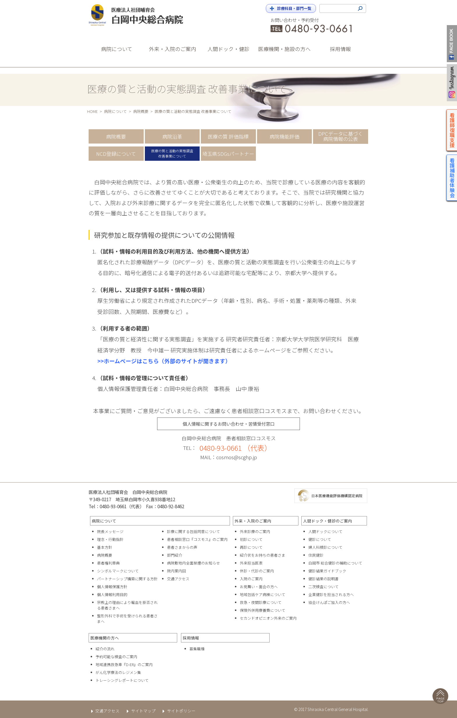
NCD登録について (116, 153)
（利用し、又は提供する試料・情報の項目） (152, 290)
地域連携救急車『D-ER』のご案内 (124, 664)
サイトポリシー (178, 711)
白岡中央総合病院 (141, 15)
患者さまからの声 (182, 547)
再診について (251, 547)
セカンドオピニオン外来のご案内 (268, 618)
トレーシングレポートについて (122, 680)
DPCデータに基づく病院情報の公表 (340, 136)
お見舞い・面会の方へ (259, 586)
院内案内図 (176, 571)
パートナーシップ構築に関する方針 (127, 578)
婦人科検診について (325, 547)
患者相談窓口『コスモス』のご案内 (197, 539)
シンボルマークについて (118, 571)
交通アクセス (178, 578)
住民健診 (316, 555)
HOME (92, 111)
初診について (251, 539)
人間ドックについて (325, 531)
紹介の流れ (105, 648)
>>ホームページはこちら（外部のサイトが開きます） (164, 361)
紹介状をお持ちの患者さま (262, 555)
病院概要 (140, 111)
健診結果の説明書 (323, 578)
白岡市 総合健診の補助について (335, 563)
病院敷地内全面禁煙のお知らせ (193, 563)
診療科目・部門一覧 (294, 8)
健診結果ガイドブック (327, 571)
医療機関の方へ (104, 638)
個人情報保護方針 (112, 586)
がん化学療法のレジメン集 (118, 672)
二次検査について (323, 586)
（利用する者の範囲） (125, 328)
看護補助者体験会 (452, 178)
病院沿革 (172, 136)
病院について (115, 111)
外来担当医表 (251, 563)
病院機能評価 (284, 136)
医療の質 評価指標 (228, 136)
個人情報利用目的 (112, 594)
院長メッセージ (110, 531)
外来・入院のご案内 (253, 521)
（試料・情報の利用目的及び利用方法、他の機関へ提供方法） (174, 251)
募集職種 (197, 648)
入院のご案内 (251, 578)
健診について (319, 539)
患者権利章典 (108, 563)
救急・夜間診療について (261, 602)
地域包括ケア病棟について (262, 594)
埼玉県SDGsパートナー (228, 153)
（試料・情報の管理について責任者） (144, 378)
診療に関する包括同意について (193, 531)
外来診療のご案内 (255, 531)
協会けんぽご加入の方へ (329, 602)
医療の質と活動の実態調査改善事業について (172, 153)
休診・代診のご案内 (257, 571)
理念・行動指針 (110, 539)
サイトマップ (139, 711)
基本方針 (104, 547)
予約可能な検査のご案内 (116, 656)
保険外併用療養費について (262, 610)
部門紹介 (174, 555)
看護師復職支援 (452, 130)
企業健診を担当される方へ (331, 594)
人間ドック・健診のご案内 (327, 521)
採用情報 (191, 638)
